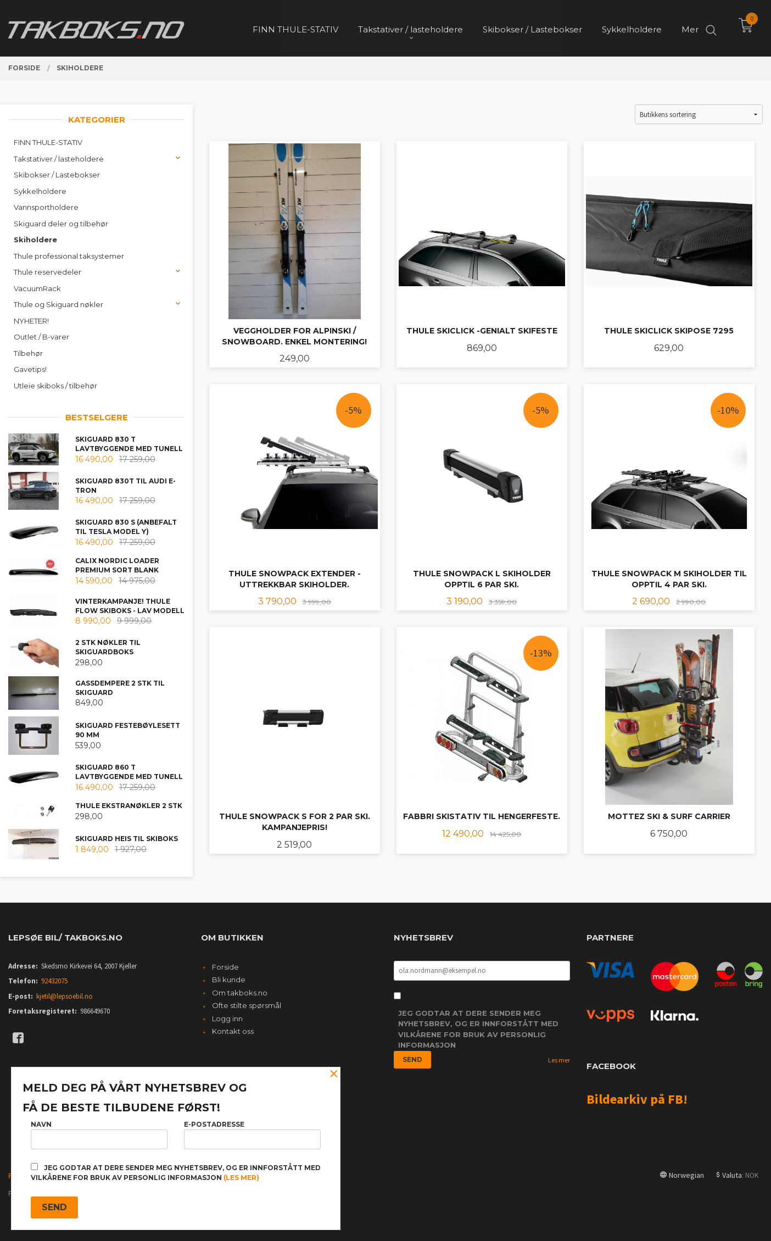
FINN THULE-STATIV (48, 142)
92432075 (54, 981)
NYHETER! (31, 320)
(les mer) (241, 1177)
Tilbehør (28, 353)
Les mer (559, 1060)
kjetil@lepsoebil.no (64, 996)
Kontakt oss (233, 1031)
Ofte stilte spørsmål (246, 1005)
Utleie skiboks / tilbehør (55, 385)
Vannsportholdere (46, 207)
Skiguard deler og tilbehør (61, 223)
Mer (690, 28)
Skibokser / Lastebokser (57, 174)
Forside (225, 966)
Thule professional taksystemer (69, 256)
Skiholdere (35, 239)
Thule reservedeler (47, 272)
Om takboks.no (239, 992)
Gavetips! (30, 369)
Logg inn (227, 1018)
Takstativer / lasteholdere (59, 158)
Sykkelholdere (40, 191)
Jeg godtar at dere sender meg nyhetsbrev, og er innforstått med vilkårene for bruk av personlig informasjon (478, 1029)
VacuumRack (37, 288)
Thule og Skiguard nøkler (58, 304)
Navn (99, 1134)
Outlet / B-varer (41, 336)
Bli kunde (228, 979)
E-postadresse (252, 1134)
